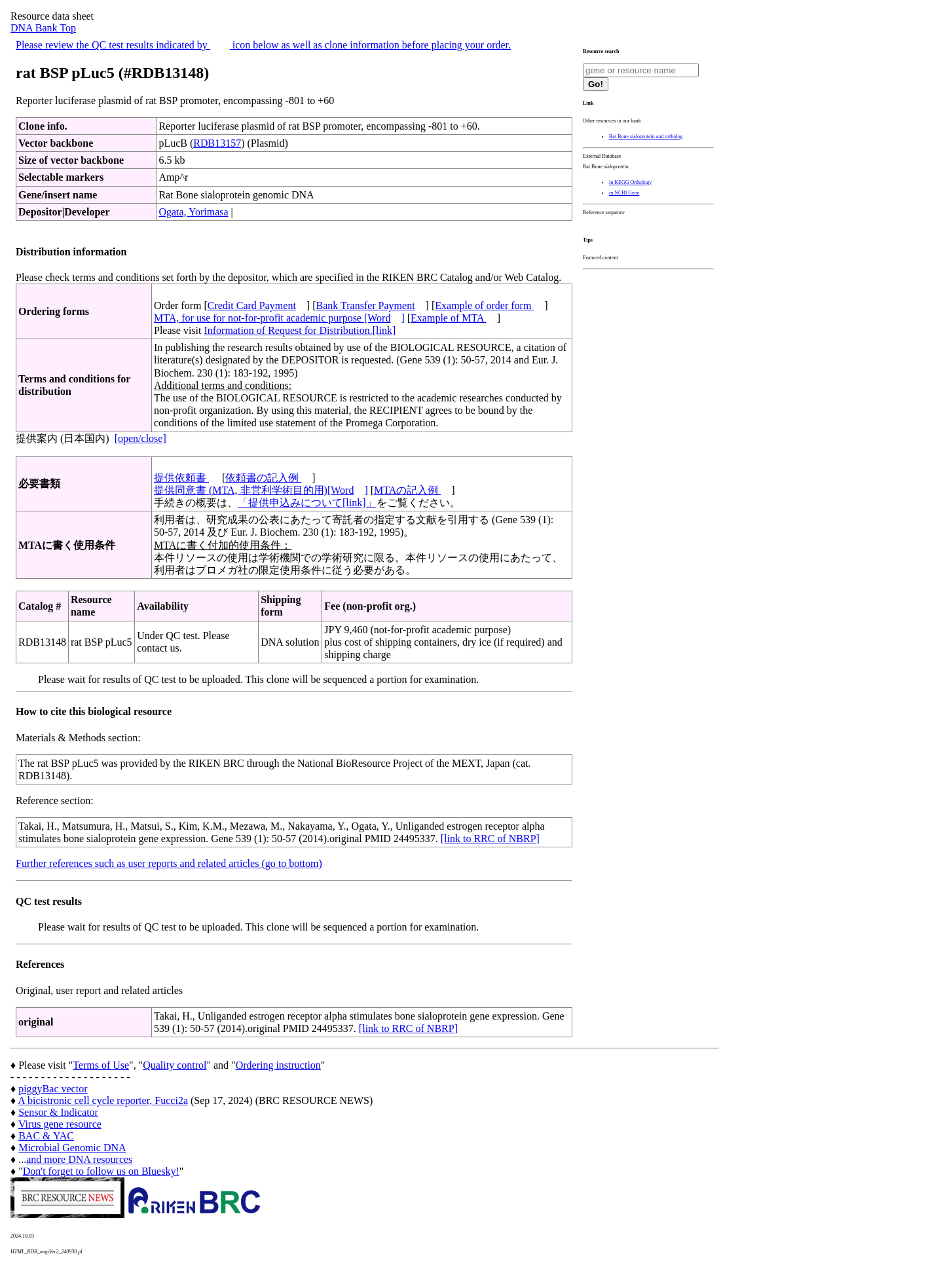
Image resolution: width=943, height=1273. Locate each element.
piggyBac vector (52, 1088)
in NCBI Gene (624, 193)
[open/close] (140, 438)
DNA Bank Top (43, 27)
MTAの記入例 (407, 490)
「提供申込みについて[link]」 (307, 502)
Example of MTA (449, 317)
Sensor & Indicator (58, 1112)
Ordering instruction (278, 1065)
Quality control (174, 1065)
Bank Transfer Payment (365, 305)
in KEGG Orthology (630, 182)
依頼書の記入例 (263, 477)
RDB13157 (217, 143)
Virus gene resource (60, 1124)
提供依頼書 (181, 477)
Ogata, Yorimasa (193, 211)
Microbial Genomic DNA (72, 1147)
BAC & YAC (46, 1135)
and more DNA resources (79, 1159)
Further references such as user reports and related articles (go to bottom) (169, 863)
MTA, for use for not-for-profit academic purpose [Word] (279, 317)
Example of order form (484, 305)
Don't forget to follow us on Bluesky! (101, 1171)
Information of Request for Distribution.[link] (300, 330)
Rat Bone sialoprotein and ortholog (645, 136)
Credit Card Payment (252, 305)
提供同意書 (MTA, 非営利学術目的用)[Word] (261, 490)
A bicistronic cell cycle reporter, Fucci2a (103, 1100)
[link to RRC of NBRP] (490, 838)
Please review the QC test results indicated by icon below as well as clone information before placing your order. (263, 44)
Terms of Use (101, 1065)
